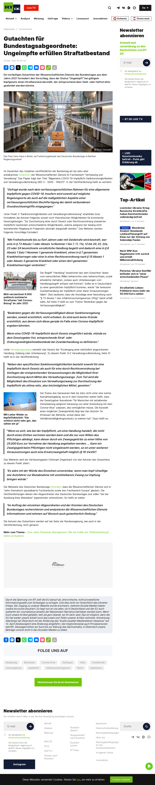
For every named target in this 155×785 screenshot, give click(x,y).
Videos (67, 18)
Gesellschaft (98, 662)
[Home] (12, 7)
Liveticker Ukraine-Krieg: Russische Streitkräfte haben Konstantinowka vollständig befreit (135, 212)
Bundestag (11, 662)
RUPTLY (48, 751)
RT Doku (74, 750)
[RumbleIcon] (129, 7)
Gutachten (24, 174)
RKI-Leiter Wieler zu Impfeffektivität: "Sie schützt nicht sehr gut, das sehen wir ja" (20, 419)
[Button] (146, 62)
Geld (82, 662)
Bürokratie (29, 662)
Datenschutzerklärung (107, 728)
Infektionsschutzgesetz (58, 668)
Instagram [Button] (19, 764)
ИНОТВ (48, 741)
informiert (56, 486)
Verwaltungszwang (21, 349)
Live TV (31, 7)
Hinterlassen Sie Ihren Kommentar (58, 682)
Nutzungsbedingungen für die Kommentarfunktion (107, 745)
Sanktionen (96, 668)
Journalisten (100, 18)
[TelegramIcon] (118, 7)
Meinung (39, 18)
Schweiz (120, 18)
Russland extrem (74, 744)
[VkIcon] (123, 7)
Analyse (25, 18)
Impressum (101, 723)
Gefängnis (68, 662)
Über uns (100, 737)
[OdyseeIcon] (134, 7)
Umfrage (53, 18)
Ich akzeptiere (135, 72)
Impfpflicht (34, 668)
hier (78, 779)
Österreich (141, 18)
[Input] (135, 62)
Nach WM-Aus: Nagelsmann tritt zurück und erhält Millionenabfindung (134, 255)
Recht (80, 668)
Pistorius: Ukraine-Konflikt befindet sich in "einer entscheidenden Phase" (135, 273)
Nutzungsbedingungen (107, 732)
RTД (46, 746)
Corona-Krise (48, 662)
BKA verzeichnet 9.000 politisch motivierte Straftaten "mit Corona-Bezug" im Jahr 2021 (18, 299)
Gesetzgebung (13, 668)
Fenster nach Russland (50, 757)
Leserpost (83, 18)
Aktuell (11, 18)
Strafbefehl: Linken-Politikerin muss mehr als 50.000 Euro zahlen (135, 290)
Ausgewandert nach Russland (77, 736)
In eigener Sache (104, 752)
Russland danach (74, 729)
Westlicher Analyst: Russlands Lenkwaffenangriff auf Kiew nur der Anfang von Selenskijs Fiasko (135, 233)
